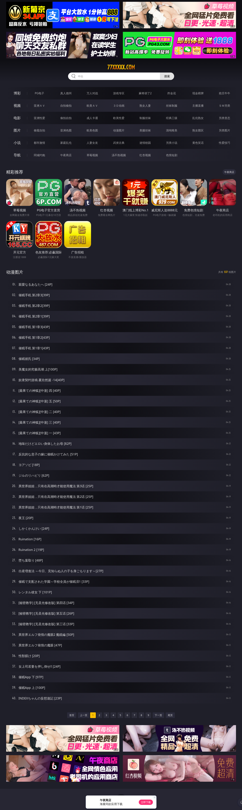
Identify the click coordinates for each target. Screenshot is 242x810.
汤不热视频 (119, 155)
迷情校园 (145, 143)
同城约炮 (39, 155)
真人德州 (66, 93)
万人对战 (92, 93)
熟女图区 (198, 130)
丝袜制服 (171, 106)
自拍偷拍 (66, 106)
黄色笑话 (198, 143)
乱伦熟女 (198, 118)
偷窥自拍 (39, 130)
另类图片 (224, 130)
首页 (71, 715)
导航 (17, 155)
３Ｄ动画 (118, 106)
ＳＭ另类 (224, 106)
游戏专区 (118, 93)
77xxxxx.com (121, 67)
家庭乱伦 (66, 143)
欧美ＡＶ (92, 106)
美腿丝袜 (145, 130)
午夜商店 (66, 155)
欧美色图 (92, 130)
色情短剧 (171, 155)
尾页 (170, 715)
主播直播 (198, 106)
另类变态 (224, 118)
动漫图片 (118, 130)
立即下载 (146, 802)
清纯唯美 (171, 130)
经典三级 (171, 118)
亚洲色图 (66, 130)
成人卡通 (92, 118)
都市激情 (39, 143)
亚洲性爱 (39, 118)
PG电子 (39, 93)
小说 (17, 142)
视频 (17, 105)
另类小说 (171, 143)
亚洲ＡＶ (39, 106)
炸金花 (171, 93)
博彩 (17, 93)
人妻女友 (92, 143)
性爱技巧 (224, 143)
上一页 (83, 715)
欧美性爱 (118, 118)
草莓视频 (92, 155)
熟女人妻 (145, 106)
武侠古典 (118, 143)
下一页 (158, 715)
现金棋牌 (198, 93)
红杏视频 (145, 155)
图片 (17, 130)
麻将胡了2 (145, 93)
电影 (17, 117)
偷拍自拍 (66, 118)
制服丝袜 (145, 118)
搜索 (167, 76)
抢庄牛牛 (224, 93)
